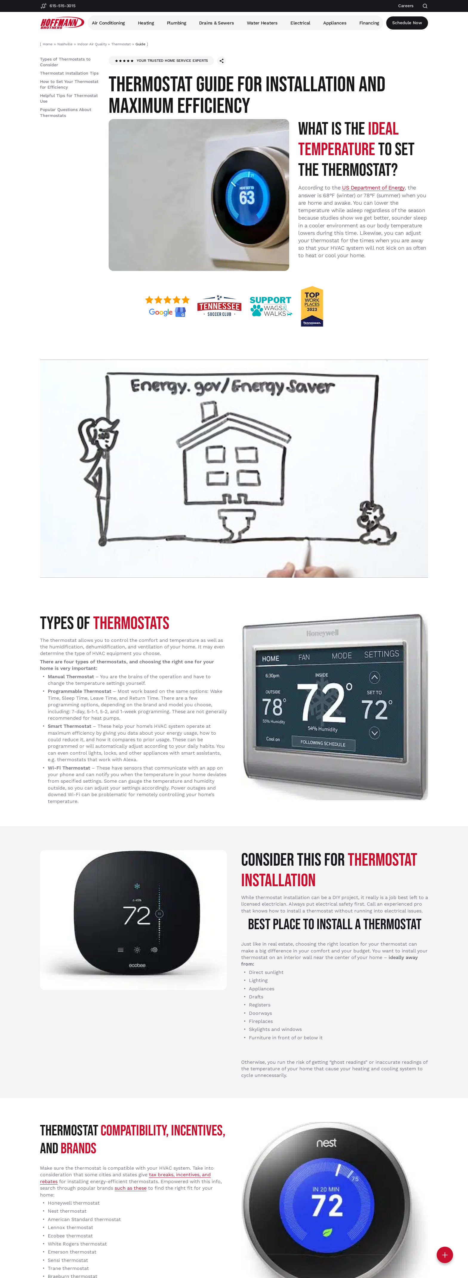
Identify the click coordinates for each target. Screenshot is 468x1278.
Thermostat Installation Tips (69, 73)
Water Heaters (262, 23)
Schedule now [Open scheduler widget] (407, 23)
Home (48, 44)
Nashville (65, 44)
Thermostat (121, 44)
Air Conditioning (108, 23)
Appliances (335, 23)
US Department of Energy (374, 187)
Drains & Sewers (216, 23)
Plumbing (176, 23)
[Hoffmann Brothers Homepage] (62, 23)
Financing (369, 23)
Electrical (301, 23)
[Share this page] (221, 60)
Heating (146, 23)
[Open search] (425, 6)
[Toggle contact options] (445, 1255)
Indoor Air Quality (92, 44)
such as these (131, 1188)
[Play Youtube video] (234, 468)
